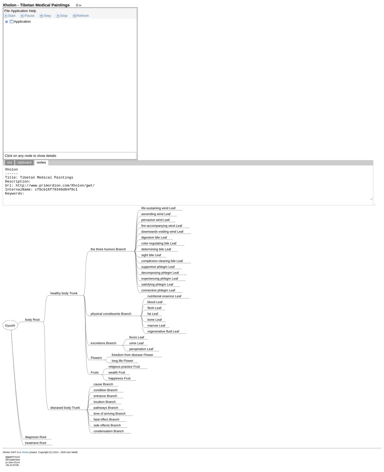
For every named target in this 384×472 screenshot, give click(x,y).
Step (47, 16)
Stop (63, 16)
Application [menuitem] (19, 11)
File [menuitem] (7, 11)
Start (11, 16)
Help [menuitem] (32, 11)
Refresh (83, 16)
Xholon (25, 452)
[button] (374, 204)
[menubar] (20, 11)
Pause (29, 16)
